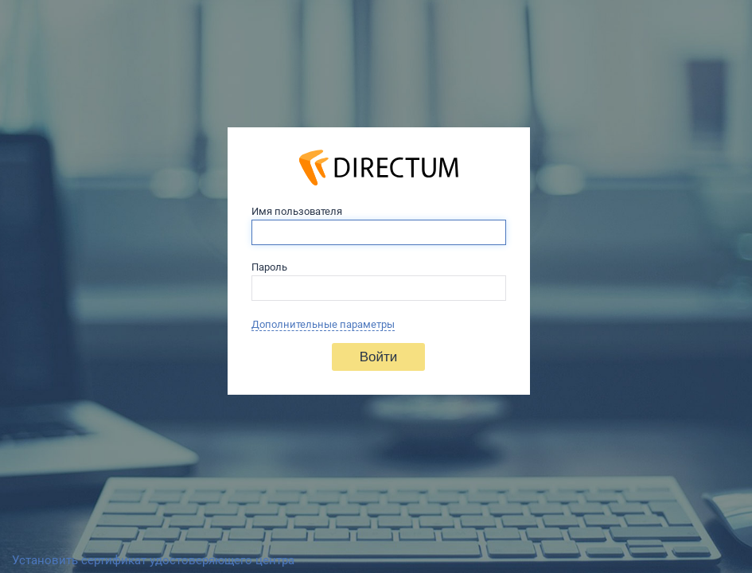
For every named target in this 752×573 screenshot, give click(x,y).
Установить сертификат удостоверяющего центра (153, 560)
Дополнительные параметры (323, 324)
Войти (379, 356)
